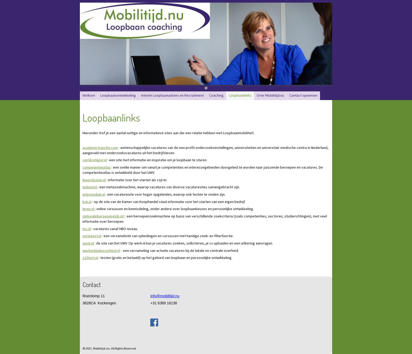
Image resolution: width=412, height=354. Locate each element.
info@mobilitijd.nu (164, 296)
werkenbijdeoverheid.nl (101, 250)
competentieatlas (97, 167)
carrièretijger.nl (95, 160)
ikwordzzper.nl (94, 180)
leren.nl (89, 208)
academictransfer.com (100, 147)
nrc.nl (87, 228)
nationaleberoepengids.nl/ (103, 216)
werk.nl (88, 243)
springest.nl (92, 235)
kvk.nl (87, 201)
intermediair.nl (94, 194)
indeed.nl (90, 187)
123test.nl (90, 257)
